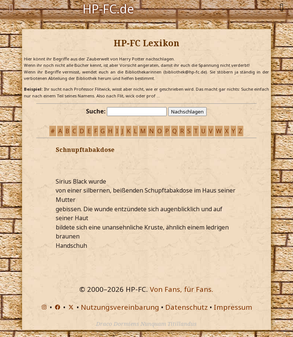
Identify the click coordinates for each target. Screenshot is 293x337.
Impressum (233, 307)
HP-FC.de (108, 8)
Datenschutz (186, 307)
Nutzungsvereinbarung (120, 307)
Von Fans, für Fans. (181, 289)
